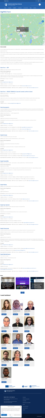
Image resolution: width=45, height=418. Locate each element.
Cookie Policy (11, 416)
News (30, 7)
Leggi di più (4, 314)
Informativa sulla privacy (26, 398)
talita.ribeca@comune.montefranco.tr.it (6, 269)
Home (5, 7)
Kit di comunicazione (25, 406)
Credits (24, 404)
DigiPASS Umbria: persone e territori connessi (21, 287)
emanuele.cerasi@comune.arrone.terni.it (28, 155)
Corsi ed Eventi (26, 7)
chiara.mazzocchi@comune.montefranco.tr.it (29, 268)
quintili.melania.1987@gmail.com (20, 250)
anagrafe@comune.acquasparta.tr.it (27, 127)
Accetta (4, 414)
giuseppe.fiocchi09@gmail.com (27, 153)
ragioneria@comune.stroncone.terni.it (29, 248)
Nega (10, 414)
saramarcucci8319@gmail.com (26, 129)
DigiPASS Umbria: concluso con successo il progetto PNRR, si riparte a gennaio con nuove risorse (7, 285)
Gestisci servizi (2, 412)
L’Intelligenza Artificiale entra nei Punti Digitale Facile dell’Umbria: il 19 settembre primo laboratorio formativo (37, 285)
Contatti (34, 7)
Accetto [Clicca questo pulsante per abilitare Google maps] (18, 30)
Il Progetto (9, 7)
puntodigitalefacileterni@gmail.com (7, 82)
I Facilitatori (20, 7)
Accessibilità (24, 400)
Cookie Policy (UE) (25, 408)
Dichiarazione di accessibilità (26, 402)
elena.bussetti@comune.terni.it (27, 85)
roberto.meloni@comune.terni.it (33, 87)
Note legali (24, 397)
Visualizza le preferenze (17, 414)
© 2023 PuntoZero (39, 416)
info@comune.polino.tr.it (26, 199)
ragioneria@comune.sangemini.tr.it (29, 222)
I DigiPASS (14, 7)
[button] (20, 406)
